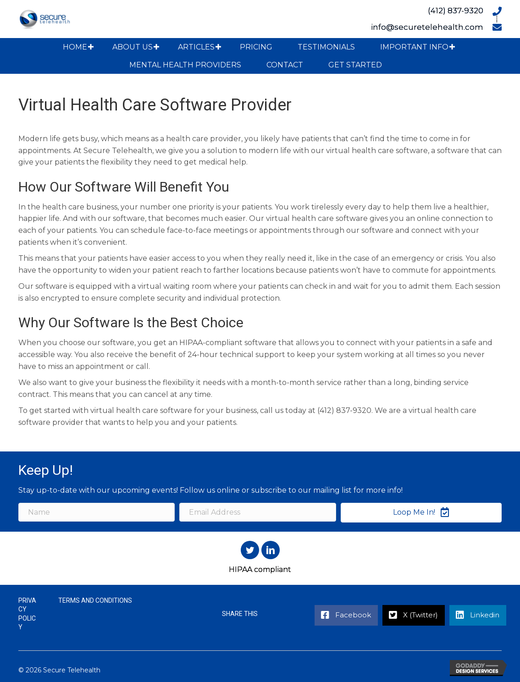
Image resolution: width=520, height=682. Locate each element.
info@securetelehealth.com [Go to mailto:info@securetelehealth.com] (427, 27)
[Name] (96, 512)
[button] (91, 47)
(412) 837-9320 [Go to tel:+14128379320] (455, 10)
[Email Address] (257, 512)
